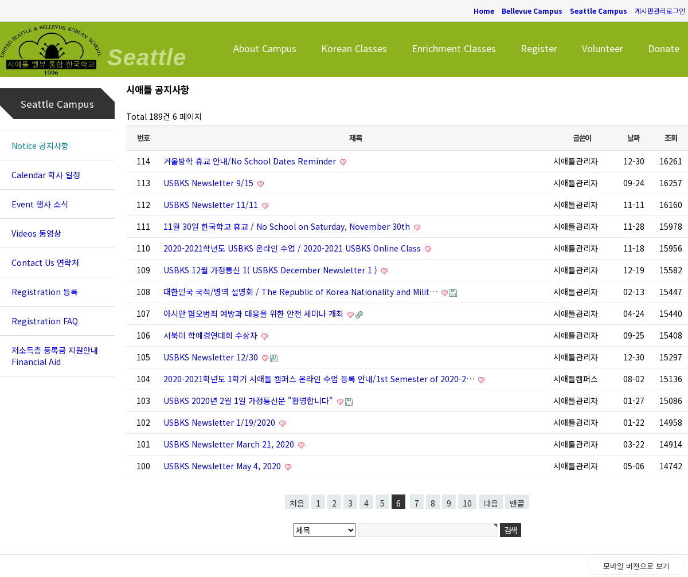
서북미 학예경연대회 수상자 (211, 335)
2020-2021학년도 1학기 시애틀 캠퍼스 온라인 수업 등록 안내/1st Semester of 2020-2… (319, 378)
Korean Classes (354, 48)
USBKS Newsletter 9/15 (209, 183)
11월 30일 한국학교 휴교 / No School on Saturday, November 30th (287, 226)
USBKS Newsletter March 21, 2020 (229, 444)
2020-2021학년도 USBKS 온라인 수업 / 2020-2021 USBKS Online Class (293, 248)
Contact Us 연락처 (45, 262)
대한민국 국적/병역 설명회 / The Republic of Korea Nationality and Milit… (301, 291)
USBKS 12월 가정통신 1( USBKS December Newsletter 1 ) (271, 270)
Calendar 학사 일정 (45, 174)
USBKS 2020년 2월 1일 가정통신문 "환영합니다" (249, 400)
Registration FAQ (44, 321)
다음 (490, 503)
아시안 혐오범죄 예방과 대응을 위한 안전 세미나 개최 (254, 313)
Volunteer (602, 48)
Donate (663, 48)
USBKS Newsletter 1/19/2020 (220, 422)
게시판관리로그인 (660, 10)
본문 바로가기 (0, 0)
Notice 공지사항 (40, 145)
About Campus (264, 48)
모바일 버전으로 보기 (636, 565)
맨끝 (517, 503)
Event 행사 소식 (39, 204)
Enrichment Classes (454, 48)
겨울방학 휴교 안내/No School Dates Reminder (250, 161)
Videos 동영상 (36, 233)
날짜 (633, 137)
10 (467, 503)
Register (539, 48)
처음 (297, 503)
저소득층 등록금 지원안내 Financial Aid (54, 355)
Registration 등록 (44, 291)
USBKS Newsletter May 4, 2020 (223, 466)
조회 (670, 137)
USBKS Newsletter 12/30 (211, 357)
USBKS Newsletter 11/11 (211, 204)
